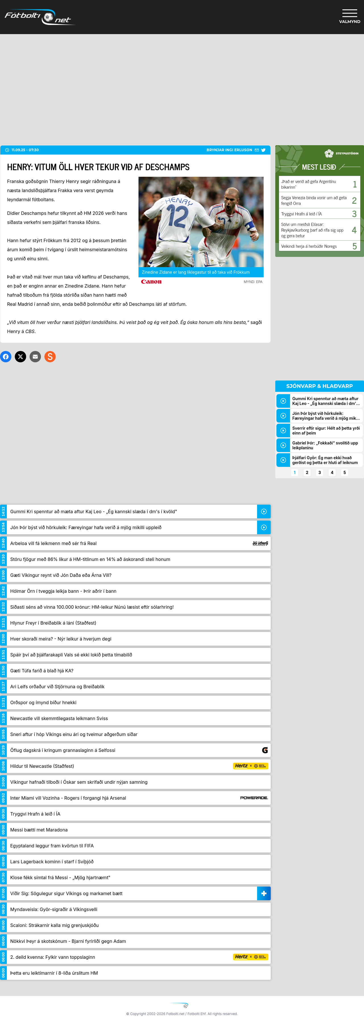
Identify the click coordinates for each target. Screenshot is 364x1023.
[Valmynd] (349, 17)
